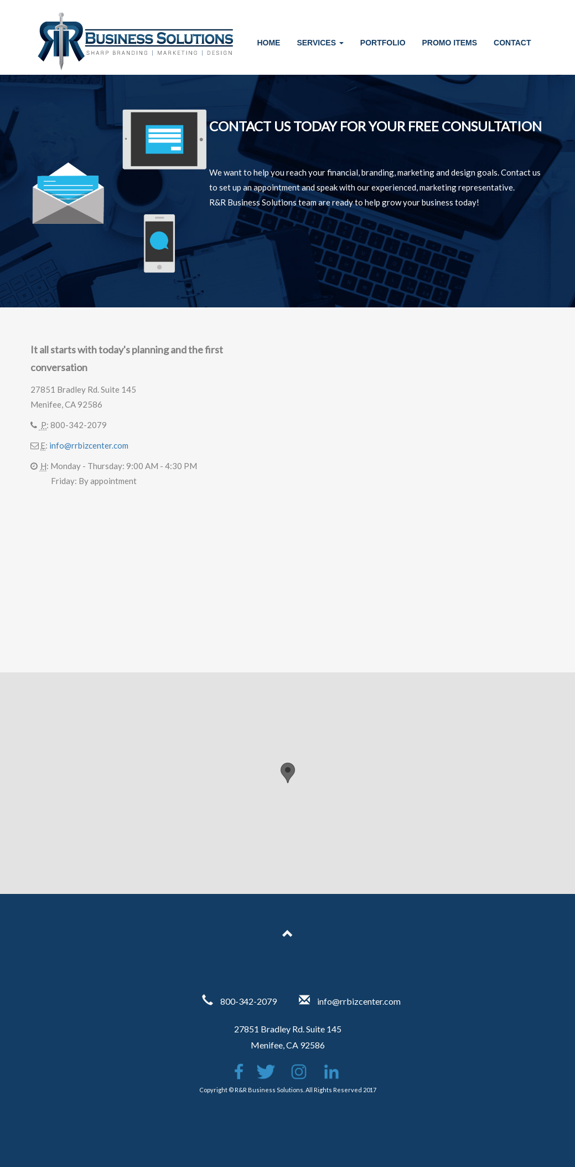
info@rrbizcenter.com (88, 445)
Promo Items (450, 42)
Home (268, 42)
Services (320, 42)
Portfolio (383, 42)
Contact (512, 42)
